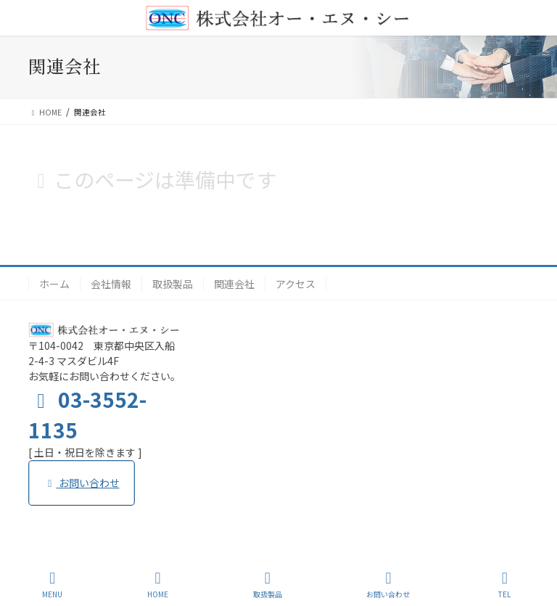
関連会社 (234, 284)
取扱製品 (172, 284)
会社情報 (111, 284)
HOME (157, 584)
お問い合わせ (82, 482)
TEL (505, 584)
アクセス (295, 284)
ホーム (54, 284)
